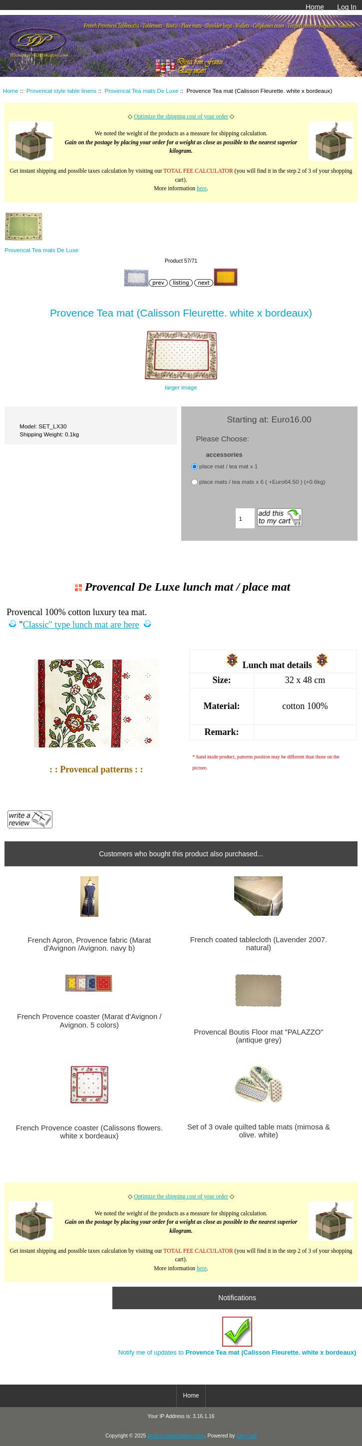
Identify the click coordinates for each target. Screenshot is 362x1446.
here (202, 188)
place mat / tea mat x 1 (228, 466)
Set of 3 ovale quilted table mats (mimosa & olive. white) (258, 1131)
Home (315, 7)
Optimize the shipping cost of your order (181, 116)
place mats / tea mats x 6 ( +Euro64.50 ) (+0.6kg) (262, 481)
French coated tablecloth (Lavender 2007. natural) (259, 944)
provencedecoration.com (175, 1436)
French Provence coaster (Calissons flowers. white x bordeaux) (89, 1132)
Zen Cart (246, 1436)
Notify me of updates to (237, 1336)
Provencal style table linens (61, 90)
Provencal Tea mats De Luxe (141, 90)
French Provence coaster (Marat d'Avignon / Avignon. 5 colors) (89, 1021)
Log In (347, 7)
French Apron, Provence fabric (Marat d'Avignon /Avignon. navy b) (89, 944)
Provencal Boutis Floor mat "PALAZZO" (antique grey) (258, 1036)
